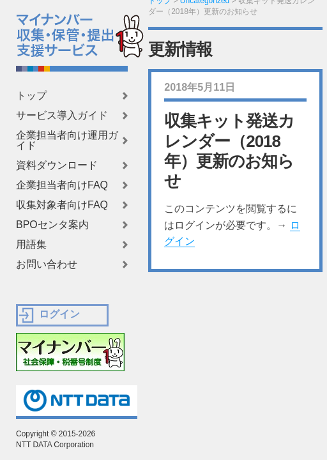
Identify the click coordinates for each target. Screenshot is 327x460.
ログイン (59, 314)
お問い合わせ (46, 264)
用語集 (31, 245)
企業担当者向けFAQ (62, 185)
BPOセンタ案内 (52, 225)
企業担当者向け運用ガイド (67, 140)
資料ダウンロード (57, 165)
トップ (31, 96)
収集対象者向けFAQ (62, 205)
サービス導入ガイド (62, 116)
